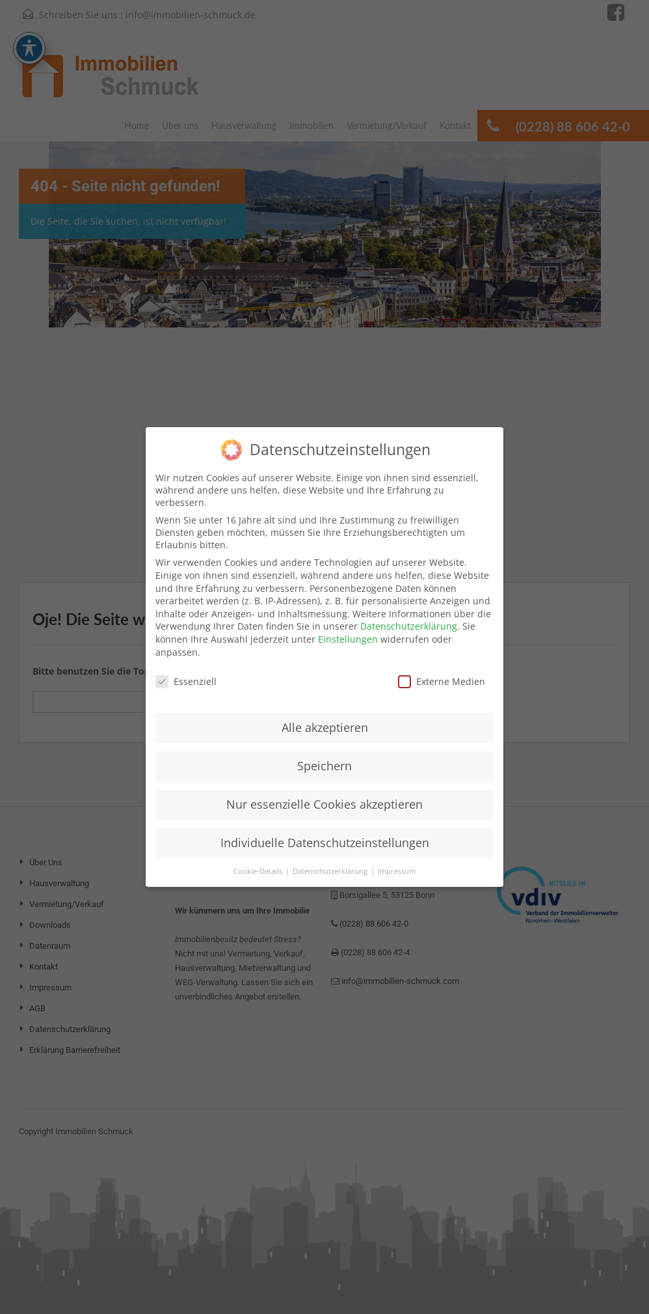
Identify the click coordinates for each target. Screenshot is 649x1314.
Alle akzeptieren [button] (325, 716)
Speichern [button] (324, 754)
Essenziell (186, 670)
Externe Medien (441, 670)
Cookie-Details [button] (258, 860)
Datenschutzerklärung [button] (331, 860)
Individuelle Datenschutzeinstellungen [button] (324, 831)
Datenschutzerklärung (408, 615)
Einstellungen (348, 628)
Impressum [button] (397, 860)
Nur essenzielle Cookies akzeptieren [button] (324, 793)
